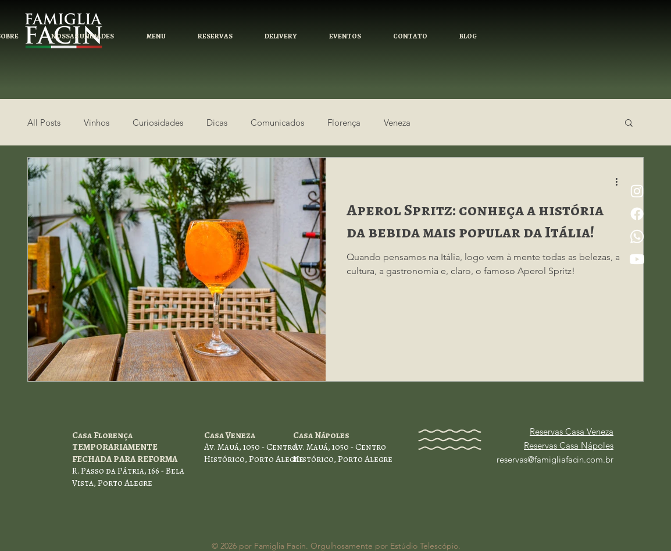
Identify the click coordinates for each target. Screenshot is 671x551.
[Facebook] (637, 213)
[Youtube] (637, 259)
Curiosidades (158, 122)
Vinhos (96, 122)
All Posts (43, 122)
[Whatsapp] (637, 236)
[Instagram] (637, 191)
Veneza (397, 122)
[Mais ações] (620, 182)
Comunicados (277, 122)
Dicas (216, 122)
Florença (344, 122)
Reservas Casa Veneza (571, 431)
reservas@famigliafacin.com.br (555, 459)
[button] (214, 36)
